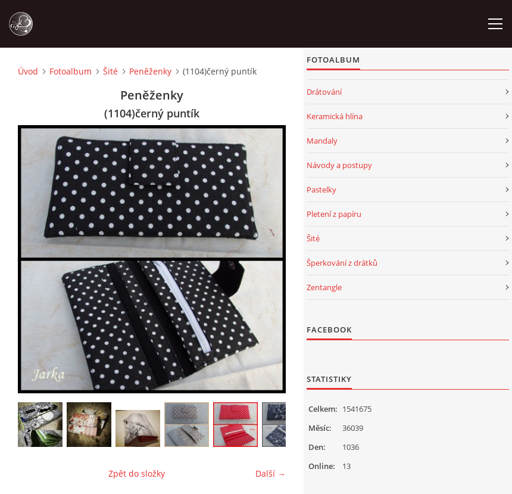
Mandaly (322, 140)
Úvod (28, 71)
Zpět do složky (136, 473)
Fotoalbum (70, 71)
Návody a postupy (339, 165)
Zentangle (324, 287)
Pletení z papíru (334, 214)
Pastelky (321, 189)
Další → (270, 473)
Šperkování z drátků (342, 262)
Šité (110, 71)
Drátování (324, 91)
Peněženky (150, 71)
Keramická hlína (335, 116)
